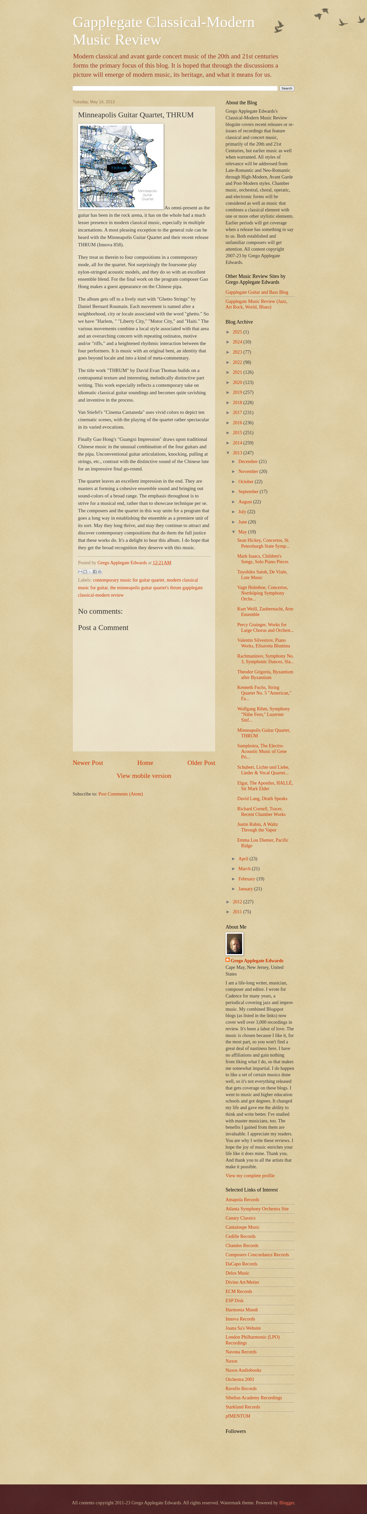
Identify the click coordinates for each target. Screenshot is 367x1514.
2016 (238, 422)
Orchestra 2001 (240, 1379)
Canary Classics (241, 1218)
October (247, 481)
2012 (238, 901)
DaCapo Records (241, 1263)
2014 (238, 442)
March (245, 868)
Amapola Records (242, 1199)
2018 (238, 402)
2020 (238, 382)
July (243, 511)
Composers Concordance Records (257, 1254)
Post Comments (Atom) (120, 794)
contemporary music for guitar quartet (128, 580)
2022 (238, 362)
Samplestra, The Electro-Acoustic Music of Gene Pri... (262, 751)
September (249, 491)
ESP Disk (234, 1300)
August (246, 501)
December (249, 461)
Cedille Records (241, 1236)
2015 (238, 432)
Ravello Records (241, 1388)
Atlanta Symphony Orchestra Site (257, 1208)
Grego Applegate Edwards (257, 960)
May (243, 531)
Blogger (286, 1502)
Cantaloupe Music (243, 1227)
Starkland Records (243, 1406)
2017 (238, 412)
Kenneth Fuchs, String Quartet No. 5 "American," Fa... (264, 693)
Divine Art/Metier (242, 1282)
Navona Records (241, 1351)
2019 (238, 392)
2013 (238, 452)
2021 (238, 372)
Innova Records (240, 1318)
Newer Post (88, 762)
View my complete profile (250, 1175)
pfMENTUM (238, 1416)
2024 (238, 341)
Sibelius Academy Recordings (254, 1397)
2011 (238, 911)
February (248, 878)
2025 (238, 332)
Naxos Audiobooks (243, 1370)
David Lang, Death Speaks (262, 798)
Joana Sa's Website (243, 1328)
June (243, 521)
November (249, 471)
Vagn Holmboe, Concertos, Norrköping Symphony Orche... (262, 593)
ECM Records (239, 1291)
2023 (238, 352)
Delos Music (237, 1273)
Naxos (232, 1361)
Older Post (201, 762)
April (244, 858)
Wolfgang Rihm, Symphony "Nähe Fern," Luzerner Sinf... (263, 714)
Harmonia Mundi (242, 1309)
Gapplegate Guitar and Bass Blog (257, 292)
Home (145, 762)
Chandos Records (242, 1245)
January (246, 888)
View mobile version (144, 775)
